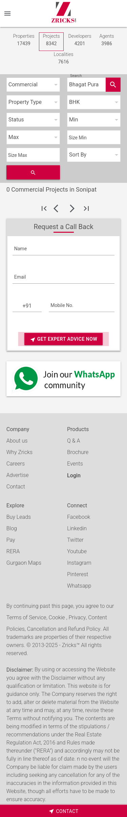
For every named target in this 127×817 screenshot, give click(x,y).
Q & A (73, 441)
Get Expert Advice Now (63, 339)
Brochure (77, 452)
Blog (11, 528)
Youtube (77, 551)
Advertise (17, 475)
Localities (63, 58)
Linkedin (77, 528)
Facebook (78, 517)
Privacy (77, 617)
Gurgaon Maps (23, 563)
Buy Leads (18, 517)
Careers (15, 463)
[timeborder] (63, 811)
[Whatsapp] (63, 378)
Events (75, 463)
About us (17, 441)
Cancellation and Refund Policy (63, 629)
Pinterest (77, 574)
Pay (10, 540)
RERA (13, 551)
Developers (79, 40)
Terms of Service (26, 617)
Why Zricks (19, 452)
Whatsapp (79, 586)
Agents (107, 40)
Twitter (75, 540)
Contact (15, 486)
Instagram (79, 563)
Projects (51, 40)
